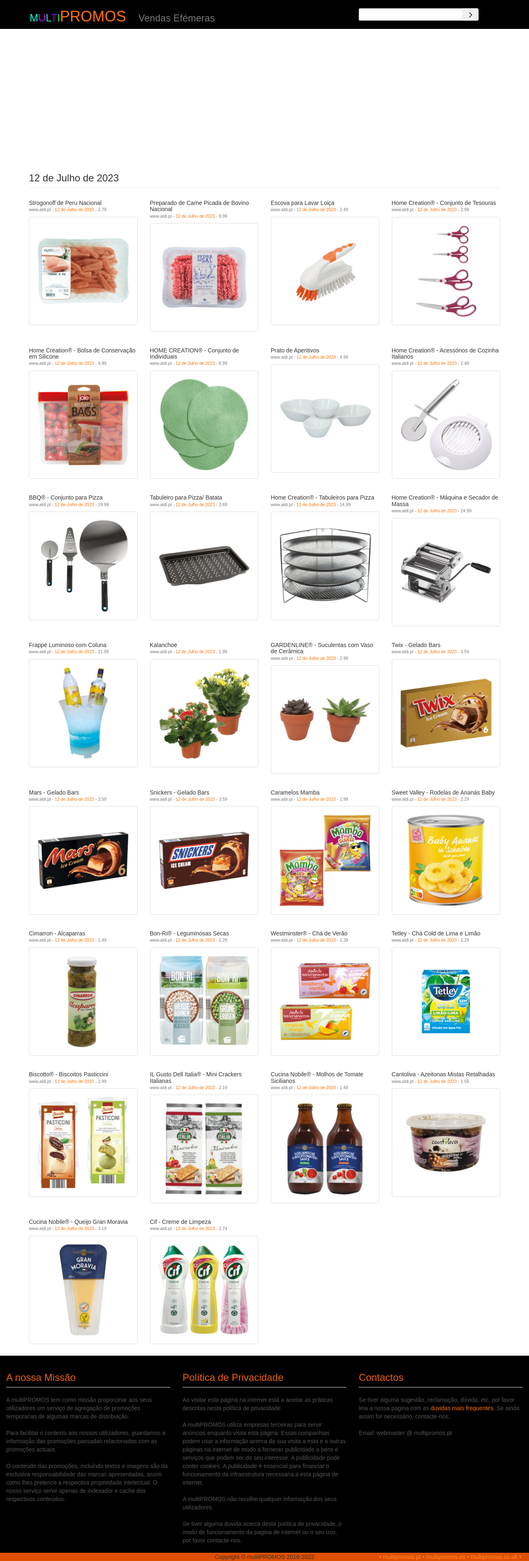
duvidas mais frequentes (462, 1408)
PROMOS (93, 16)
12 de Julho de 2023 (74, 209)
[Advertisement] (264, 98)
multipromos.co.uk (494, 1557)
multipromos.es (445, 1557)
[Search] (470, 14)
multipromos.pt (402, 1557)
